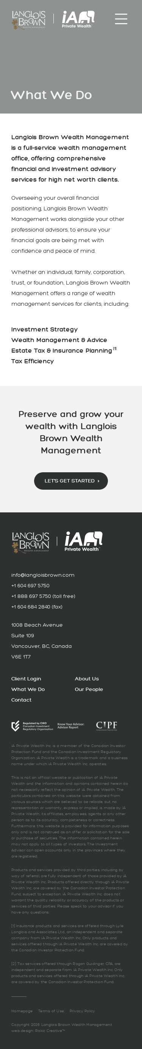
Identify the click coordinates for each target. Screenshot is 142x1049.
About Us (87, 679)
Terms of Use (51, 1011)
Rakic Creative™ (50, 1031)
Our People (89, 689)
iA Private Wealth (78, 19)
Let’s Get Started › (72, 481)
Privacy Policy (82, 1011)
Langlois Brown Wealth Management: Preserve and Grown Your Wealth (28, 20)
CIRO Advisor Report (71, 726)
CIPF (106, 725)
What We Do (28, 689)
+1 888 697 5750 (31, 596)
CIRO (32, 726)
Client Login (26, 679)
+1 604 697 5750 (30, 585)
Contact (21, 700)
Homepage (22, 1011)
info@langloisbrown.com (43, 575)
